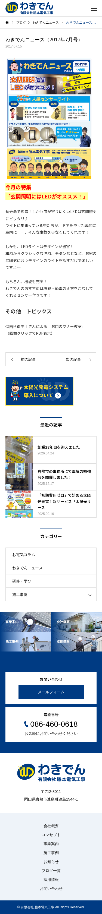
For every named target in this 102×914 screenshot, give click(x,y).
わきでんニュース (27, 568)
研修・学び (21, 581)
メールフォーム (51, 692)
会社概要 (51, 826)
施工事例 (19, 594)
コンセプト (51, 835)
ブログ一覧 (51, 870)
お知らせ (51, 861)
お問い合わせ (51, 888)
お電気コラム (23, 554)
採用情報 (51, 879)
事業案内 (51, 844)
